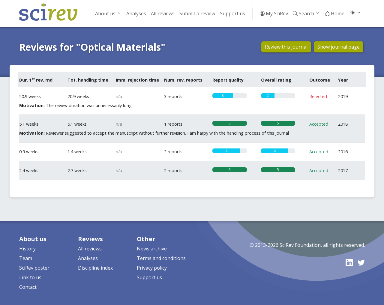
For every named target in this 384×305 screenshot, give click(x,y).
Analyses (136, 13)
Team (25, 258)
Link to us (30, 277)
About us (105, 13)
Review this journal (286, 46)
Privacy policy (152, 268)
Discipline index (95, 268)
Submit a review (197, 13)
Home (334, 13)
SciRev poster (34, 268)
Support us (232, 13)
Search (303, 13)
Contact (28, 287)
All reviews (163, 13)
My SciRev (274, 13)
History (27, 248)
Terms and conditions (161, 258)
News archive (152, 248)
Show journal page (338, 46)
